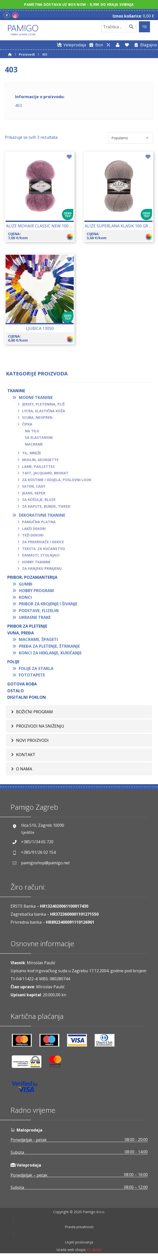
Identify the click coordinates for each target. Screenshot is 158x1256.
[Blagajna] (144, 45)
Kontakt (25, 754)
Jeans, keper (33, 493)
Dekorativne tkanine (42, 515)
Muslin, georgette (40, 459)
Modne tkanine (36, 397)
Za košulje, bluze (39, 499)
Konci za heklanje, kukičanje (50, 653)
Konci (25, 597)
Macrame (34, 444)
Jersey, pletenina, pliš (43, 404)
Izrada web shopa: (71, 1252)
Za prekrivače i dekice (43, 541)
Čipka (27, 424)
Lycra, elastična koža (43, 410)
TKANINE (16, 390)
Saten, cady (33, 486)
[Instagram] (15, 15)
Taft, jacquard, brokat (45, 473)
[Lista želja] (127, 45)
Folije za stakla (36, 668)
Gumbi (25, 584)
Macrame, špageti (38, 639)
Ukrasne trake (35, 617)
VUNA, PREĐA (20, 633)
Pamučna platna (39, 521)
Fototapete (32, 675)
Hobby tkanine (36, 562)
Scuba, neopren (37, 417)
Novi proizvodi (32, 740)
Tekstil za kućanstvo (43, 548)
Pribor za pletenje (27, 626)
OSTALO (15, 690)
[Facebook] (7, 15)
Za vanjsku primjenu (42, 568)
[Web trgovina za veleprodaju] (70, 45)
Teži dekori (32, 535)
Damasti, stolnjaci (40, 555)
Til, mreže (31, 453)
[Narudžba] (130, 138)
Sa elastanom (39, 437)
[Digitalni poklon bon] (95, 45)
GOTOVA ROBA (22, 684)
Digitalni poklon (26, 697)
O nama (24, 769)
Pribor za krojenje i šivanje (48, 604)
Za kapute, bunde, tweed (46, 506)
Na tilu (32, 431)
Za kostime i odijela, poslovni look (56, 479)
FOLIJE (13, 661)
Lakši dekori (34, 528)
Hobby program (36, 590)
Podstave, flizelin (39, 610)
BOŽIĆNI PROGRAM (34, 712)
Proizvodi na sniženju (40, 726)
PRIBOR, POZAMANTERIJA (32, 577)
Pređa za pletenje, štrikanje (49, 646)
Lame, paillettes (38, 466)
